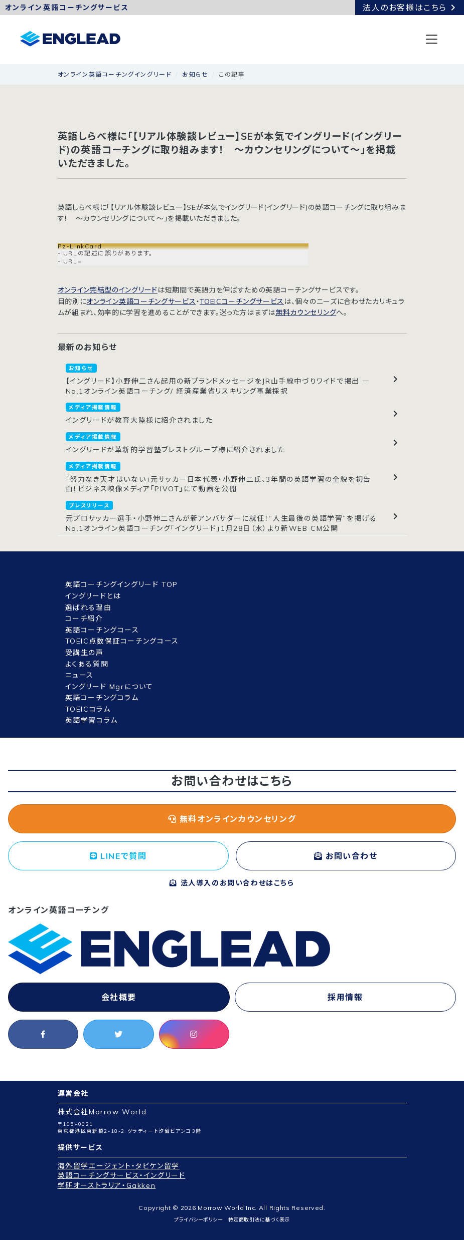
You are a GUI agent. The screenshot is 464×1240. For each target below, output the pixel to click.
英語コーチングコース (102, 630)
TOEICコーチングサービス (242, 301)
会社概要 (118, 997)
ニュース (79, 675)
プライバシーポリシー (198, 1219)
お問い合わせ (346, 856)
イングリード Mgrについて (109, 686)
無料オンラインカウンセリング (232, 819)
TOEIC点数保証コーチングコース (122, 641)
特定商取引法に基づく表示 (259, 1219)
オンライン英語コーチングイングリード (115, 74)
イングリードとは (93, 595)
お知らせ (195, 74)
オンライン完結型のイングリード (108, 289)
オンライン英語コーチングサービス (141, 301)
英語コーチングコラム (102, 697)
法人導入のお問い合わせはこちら (232, 882)
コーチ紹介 (84, 618)
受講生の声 (84, 652)
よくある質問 (87, 664)
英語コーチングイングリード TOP (121, 584)
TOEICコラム (88, 709)
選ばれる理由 (88, 607)
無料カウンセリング (305, 312)
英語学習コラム (91, 720)
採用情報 (345, 997)
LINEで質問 (118, 856)
